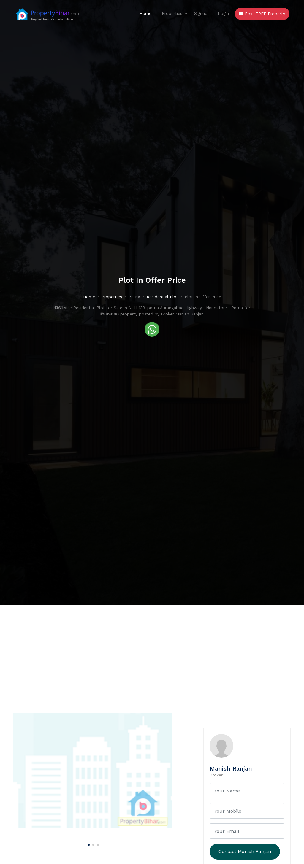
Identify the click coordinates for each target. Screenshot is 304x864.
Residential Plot (162, 296)
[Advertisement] (152, 649)
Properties (172, 13)
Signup (201, 13)
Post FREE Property (262, 13)
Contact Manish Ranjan (244, 851)
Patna (134, 296)
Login (223, 13)
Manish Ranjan (231, 768)
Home (145, 13)
